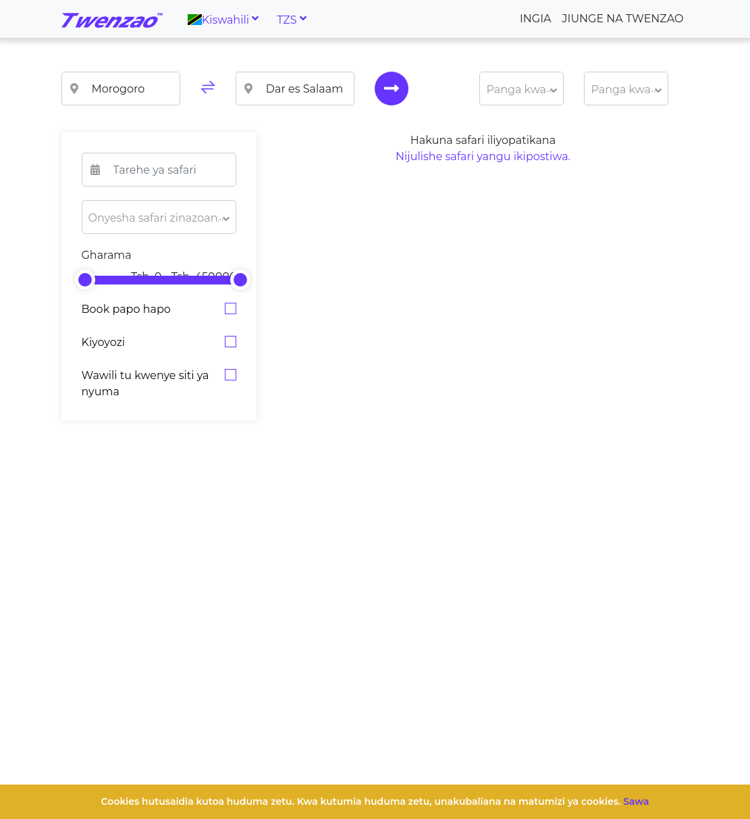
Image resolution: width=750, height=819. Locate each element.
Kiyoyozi (104, 342)
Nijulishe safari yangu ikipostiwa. (483, 156)
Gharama (107, 255)
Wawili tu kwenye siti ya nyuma (145, 383)
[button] (521, 88)
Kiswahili (219, 19)
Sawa (636, 801)
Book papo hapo (126, 309)
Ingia (536, 18)
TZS (286, 19)
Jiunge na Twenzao (623, 18)
